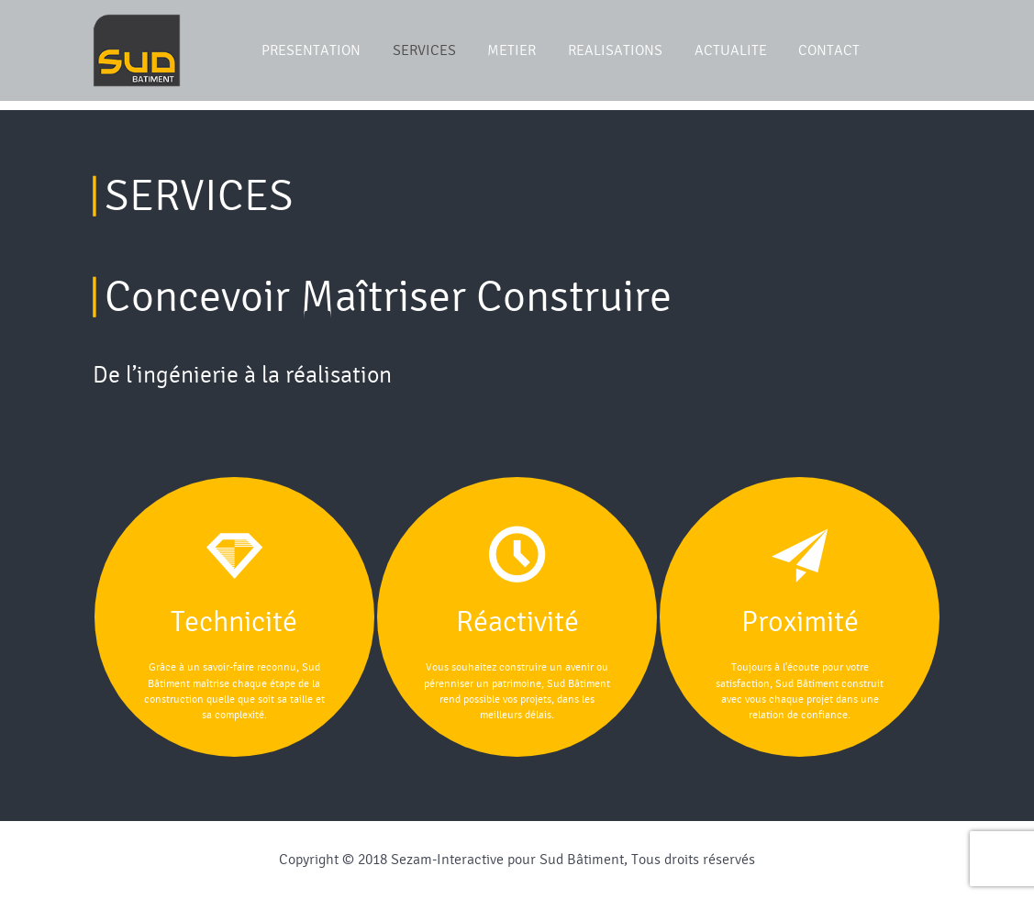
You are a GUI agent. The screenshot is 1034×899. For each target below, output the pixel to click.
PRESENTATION (311, 50)
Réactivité (517, 621)
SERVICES (424, 50)
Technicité (234, 621)
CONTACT (829, 50)
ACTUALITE (731, 50)
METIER (511, 50)
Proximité (800, 621)
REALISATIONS (615, 50)
